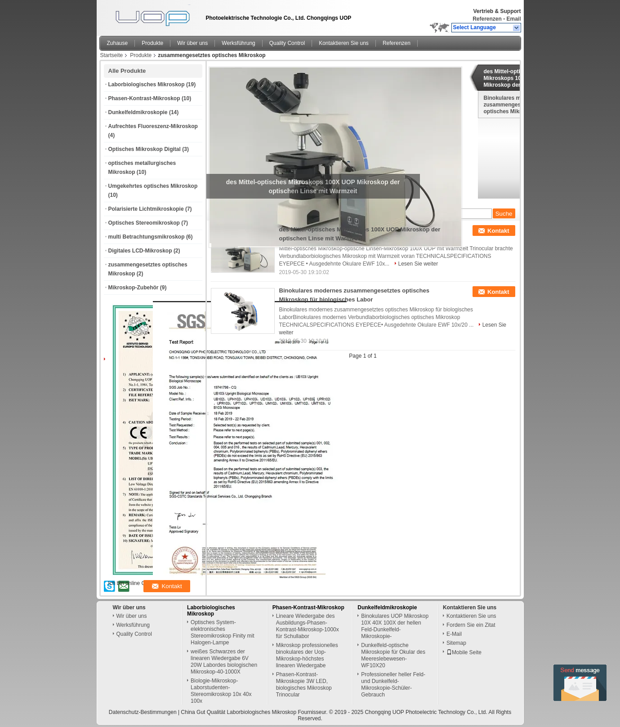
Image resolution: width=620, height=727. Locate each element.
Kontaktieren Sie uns (344, 43)
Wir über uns (192, 43)
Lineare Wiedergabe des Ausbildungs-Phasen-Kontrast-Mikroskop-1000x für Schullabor (307, 626)
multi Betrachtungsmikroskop (146, 237)
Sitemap (456, 643)
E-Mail (454, 634)
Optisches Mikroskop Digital (144, 149)
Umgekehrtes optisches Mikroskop (153, 186)
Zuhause (117, 43)
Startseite (111, 55)
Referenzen (487, 19)
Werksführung (238, 43)
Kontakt (498, 230)
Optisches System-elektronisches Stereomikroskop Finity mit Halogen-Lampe (222, 632)
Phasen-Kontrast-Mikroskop (144, 98)
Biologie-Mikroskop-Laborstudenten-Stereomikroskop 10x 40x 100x (221, 691)
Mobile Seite (464, 652)
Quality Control (287, 43)
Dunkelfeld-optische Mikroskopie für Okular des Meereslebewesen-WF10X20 (393, 655)
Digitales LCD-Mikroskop (140, 251)
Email (513, 19)
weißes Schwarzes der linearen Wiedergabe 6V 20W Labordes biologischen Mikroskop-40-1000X (224, 661)
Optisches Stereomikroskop (144, 223)
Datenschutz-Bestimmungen (143, 712)
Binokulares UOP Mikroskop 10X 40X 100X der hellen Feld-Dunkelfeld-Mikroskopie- (394, 626)
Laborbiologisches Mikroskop (146, 84)
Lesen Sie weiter (418, 264)
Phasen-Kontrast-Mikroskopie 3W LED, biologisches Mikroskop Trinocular (304, 684)
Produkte (152, 43)
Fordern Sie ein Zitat (470, 625)
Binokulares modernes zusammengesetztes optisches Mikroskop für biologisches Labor (515, 105)
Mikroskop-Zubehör (133, 287)
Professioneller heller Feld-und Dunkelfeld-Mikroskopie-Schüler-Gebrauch (393, 684)
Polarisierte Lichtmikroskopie (146, 209)
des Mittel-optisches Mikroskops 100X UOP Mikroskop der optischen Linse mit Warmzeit (516, 78)
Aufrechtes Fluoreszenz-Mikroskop (153, 126)
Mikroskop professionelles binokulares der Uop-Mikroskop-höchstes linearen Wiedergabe (307, 655)
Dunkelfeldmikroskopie (138, 112)
